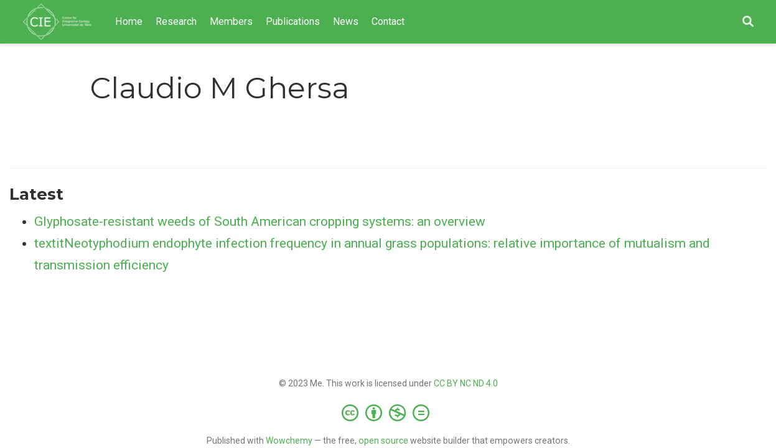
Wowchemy (289, 441)
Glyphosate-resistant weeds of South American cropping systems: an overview (259, 221)
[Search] (748, 22)
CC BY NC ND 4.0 (466, 383)
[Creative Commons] (388, 412)
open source (383, 441)
